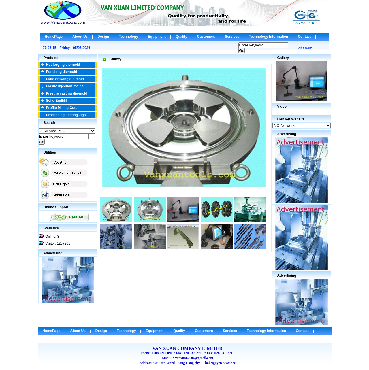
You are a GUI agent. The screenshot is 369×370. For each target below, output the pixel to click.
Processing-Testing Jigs (66, 115)
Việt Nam (305, 48)
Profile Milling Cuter (62, 108)
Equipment (157, 37)
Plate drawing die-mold (65, 79)
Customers (206, 37)
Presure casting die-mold (66, 93)
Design (103, 37)
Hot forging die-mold (63, 65)
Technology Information (268, 37)
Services (232, 37)
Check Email (53, 339)
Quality (181, 37)
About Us (80, 37)
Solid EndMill (57, 101)
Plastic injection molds (65, 86)
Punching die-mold (61, 72)
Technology (128, 37)
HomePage (54, 37)
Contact (304, 37)
